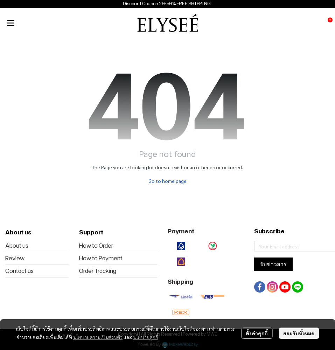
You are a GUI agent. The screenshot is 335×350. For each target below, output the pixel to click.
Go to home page (167, 181)
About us (16, 245)
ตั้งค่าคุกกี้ (257, 333)
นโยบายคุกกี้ (145, 337)
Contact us (19, 271)
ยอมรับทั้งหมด (298, 333)
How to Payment (101, 258)
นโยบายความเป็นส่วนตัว (98, 337)
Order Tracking (97, 271)
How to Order (96, 245)
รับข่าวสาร (273, 264)
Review (15, 258)
